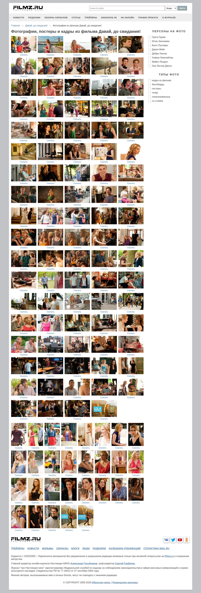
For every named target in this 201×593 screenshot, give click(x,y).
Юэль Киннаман (161, 41)
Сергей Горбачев (125, 563)
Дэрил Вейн (158, 49)
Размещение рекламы (125, 582)
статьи (76, 17)
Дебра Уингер (159, 53)
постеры (156, 88)
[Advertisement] (170, 153)
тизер (155, 92)
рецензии (34, 17)
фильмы (47, 548)
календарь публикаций (125, 548)
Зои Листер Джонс (162, 66)
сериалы (62, 548)
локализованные (161, 97)
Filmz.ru (169, 556)
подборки (99, 548)
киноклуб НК (109, 17)
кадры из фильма (161, 80)
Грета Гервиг (159, 37)
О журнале (169, 17)
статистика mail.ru (156, 548)
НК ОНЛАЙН (127, 17)
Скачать (24, 55)
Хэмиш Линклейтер (162, 57)
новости (18, 17)
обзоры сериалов (56, 17)
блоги (75, 548)
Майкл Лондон (160, 62)
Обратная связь (101, 582)
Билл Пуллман (160, 45)
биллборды (158, 84)
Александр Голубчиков (84, 563)
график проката (148, 17)
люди (86, 548)
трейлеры (91, 17)
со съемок (157, 101)
